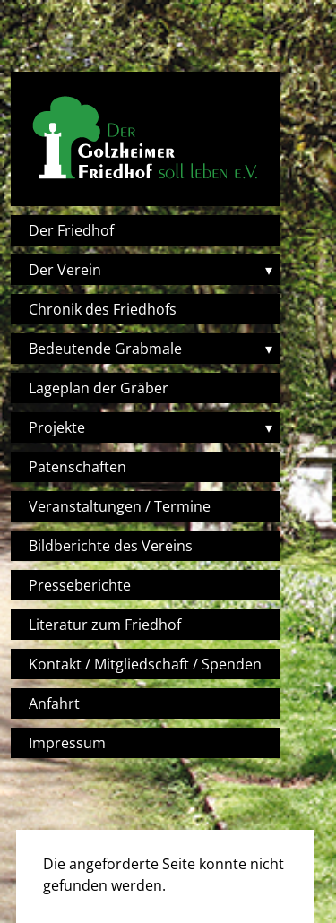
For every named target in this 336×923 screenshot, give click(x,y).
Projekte (57, 427)
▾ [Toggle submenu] (268, 270)
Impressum (67, 743)
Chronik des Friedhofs (103, 309)
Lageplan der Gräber (98, 388)
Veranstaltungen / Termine (120, 506)
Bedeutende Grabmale (105, 348)
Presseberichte (80, 585)
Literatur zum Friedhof (105, 624)
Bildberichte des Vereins (111, 546)
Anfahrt (54, 703)
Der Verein (65, 270)
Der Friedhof (71, 230)
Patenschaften (77, 467)
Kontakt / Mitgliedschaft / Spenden (145, 664)
